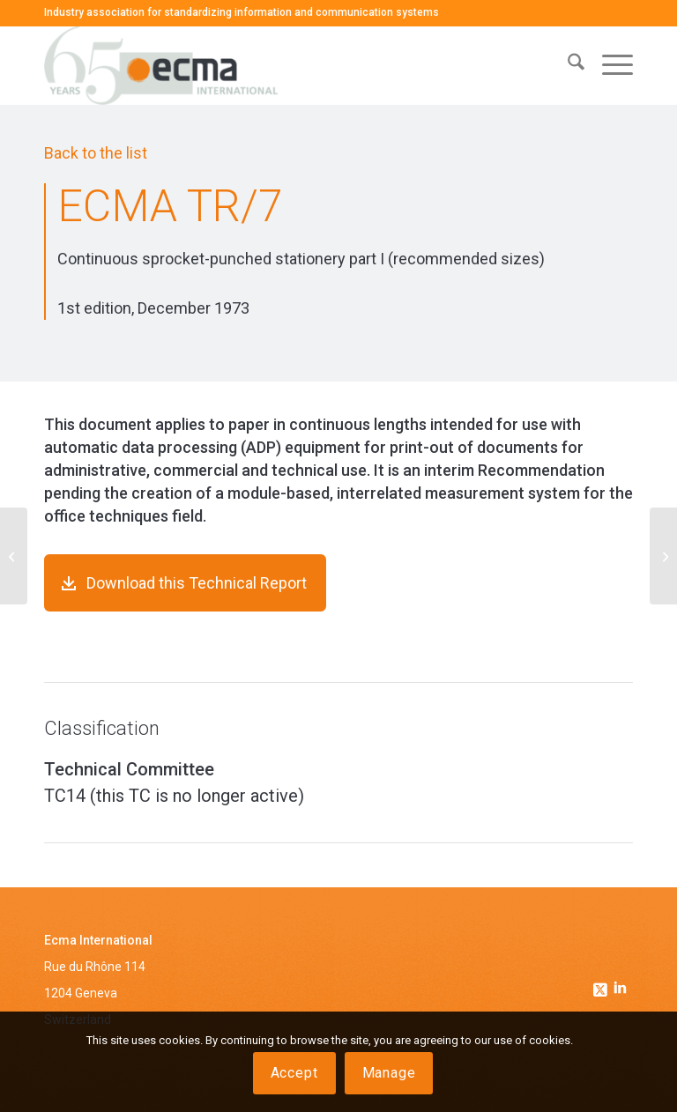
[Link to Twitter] (602, 985)
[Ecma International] (161, 65)
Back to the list (95, 153)
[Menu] (608, 65)
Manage (389, 1072)
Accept (294, 1072)
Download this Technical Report (196, 583)
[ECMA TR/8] (663, 556)
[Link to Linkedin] (620, 989)
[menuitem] (567, 65)
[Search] (567, 65)
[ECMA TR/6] (13, 556)
